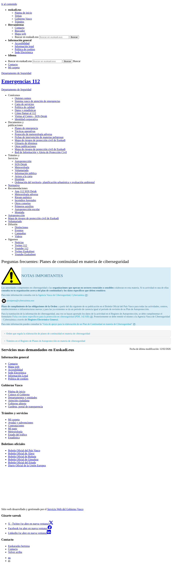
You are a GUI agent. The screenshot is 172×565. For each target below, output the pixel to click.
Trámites (19, 21)
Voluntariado (21, 170)
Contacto (19, 27)
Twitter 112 (21, 245)
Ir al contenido (9, 4)
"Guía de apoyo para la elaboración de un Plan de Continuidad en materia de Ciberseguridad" (88, 324)
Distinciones (21, 227)
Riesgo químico (23, 197)
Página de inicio (23, 12)
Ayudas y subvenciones (20, 422)
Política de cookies (25, 49)
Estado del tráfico (17, 434)
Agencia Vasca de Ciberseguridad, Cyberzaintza (63, 295)
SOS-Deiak (21, 164)
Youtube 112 (21, 248)
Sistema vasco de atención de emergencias (37, 101)
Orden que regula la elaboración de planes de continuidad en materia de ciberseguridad (48, 333)
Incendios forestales (25, 200)
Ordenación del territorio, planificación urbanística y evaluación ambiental (55, 182)
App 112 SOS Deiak (26, 191)
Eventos (19, 230)
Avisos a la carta (23, 176)
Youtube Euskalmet (25, 254)
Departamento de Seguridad (16, 73)
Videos (18, 236)
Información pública (26, 173)
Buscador (20, 30)
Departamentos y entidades (22, 397)
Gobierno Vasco (23, 18)
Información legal (24, 46)
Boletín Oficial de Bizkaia (22, 456)
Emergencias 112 (20, 81)
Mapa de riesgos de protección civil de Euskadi (40, 140)
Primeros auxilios (24, 206)
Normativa (13, 185)
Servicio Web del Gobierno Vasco (65, 509)
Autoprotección (23, 161)
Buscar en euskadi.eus (27, 37)
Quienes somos (23, 98)
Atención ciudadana (18, 400)
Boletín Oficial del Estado (22, 462)
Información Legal (18, 375)
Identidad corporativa (26, 119)
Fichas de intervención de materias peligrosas (39, 137)
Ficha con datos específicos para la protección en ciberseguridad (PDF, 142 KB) (52, 316)
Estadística (14, 437)
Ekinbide (19, 179)
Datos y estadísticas (25, 110)
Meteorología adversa (26, 194)
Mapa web (20, 33)
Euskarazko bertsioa (19, 546)
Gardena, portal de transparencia (25, 406)
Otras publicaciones (25, 146)
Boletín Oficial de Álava (21, 453)
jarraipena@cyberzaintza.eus (20, 300)
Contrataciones (16, 425)
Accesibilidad (22, 43)
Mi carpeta (14, 67)
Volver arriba (15, 552)
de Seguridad (16, 89)
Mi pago (12, 428)
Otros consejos (23, 203)
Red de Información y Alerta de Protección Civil (41, 152)
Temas (18, 15)
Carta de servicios (24, 104)
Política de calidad (25, 107)
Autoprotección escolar (27, 209)
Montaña (19, 212)
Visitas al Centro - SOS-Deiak (31, 116)
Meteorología (22, 167)
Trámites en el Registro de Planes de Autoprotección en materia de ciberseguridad (45, 341)
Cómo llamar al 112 (25, 113)
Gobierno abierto (17, 403)
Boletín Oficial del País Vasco (24, 450)
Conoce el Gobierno (19, 394)
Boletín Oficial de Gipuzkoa (23, 459)
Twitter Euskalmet (25, 251)
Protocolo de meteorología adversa (33, 134)
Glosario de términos (26, 143)
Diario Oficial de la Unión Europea (27, 465)
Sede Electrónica (24, 52)
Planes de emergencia (26, 128)
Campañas (20, 233)
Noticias (19, 242)
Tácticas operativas (25, 131)
